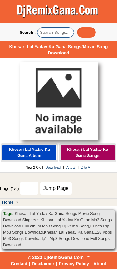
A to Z (70, 167)
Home (7, 202)
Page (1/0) (9, 188)
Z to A (85, 167)
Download (53, 167)
